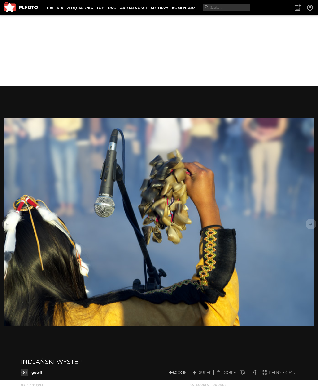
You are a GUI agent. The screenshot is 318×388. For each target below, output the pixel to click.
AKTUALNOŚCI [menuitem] (133, 7)
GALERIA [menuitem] (55, 7)
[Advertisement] (159, 51)
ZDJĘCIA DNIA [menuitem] (80, 7)
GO (24, 372)
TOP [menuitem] (100, 7)
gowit (37, 372)
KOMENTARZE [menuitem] (185, 7)
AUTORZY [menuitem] (159, 7)
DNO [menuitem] (112, 7)
